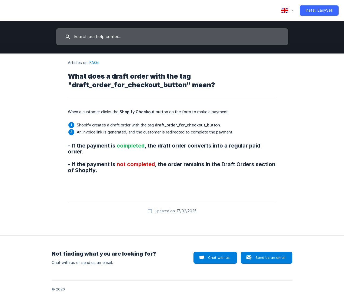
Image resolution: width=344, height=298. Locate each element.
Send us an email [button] (270, 257)
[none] (287, 10)
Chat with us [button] (219, 257)
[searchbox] (172, 36)
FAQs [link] (94, 62)
